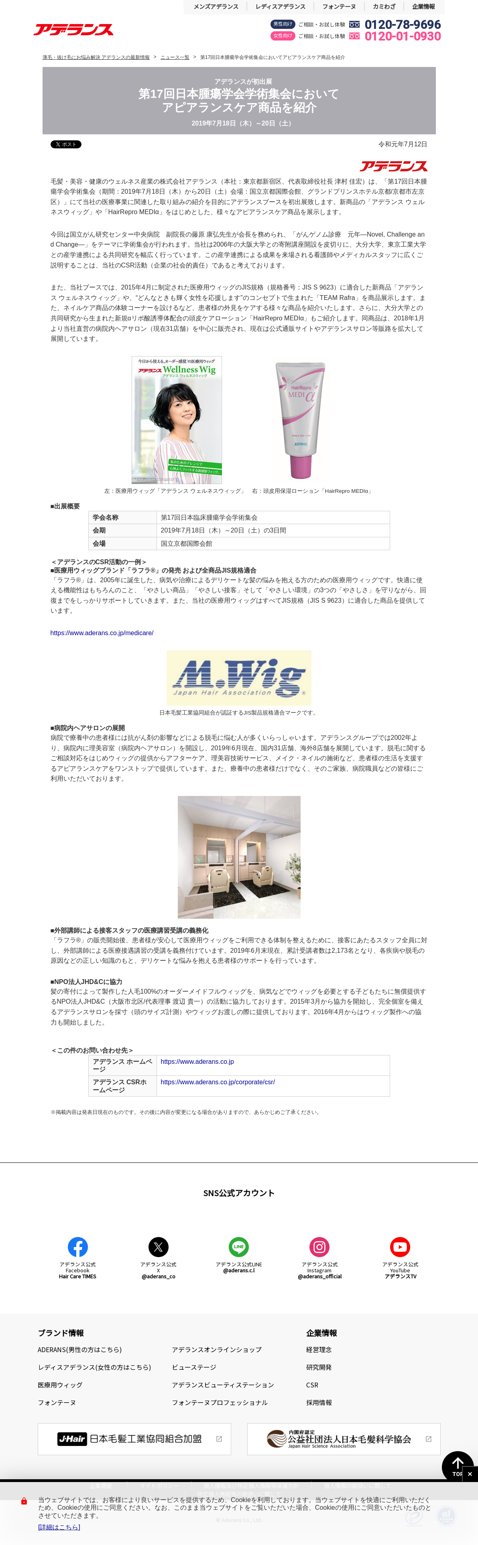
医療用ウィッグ (60, 1384)
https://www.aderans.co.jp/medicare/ (102, 633)
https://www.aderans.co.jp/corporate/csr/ (218, 1082)
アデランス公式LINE (239, 1267)
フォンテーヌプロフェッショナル (220, 1402)
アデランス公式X (158, 1270)
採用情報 (319, 1402)
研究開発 (319, 1367)
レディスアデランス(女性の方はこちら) (94, 1367)
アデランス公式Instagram (320, 1270)
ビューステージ (194, 1367)
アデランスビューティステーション (223, 1384)
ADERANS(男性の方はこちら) (80, 1349)
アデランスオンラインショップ (217, 1349)
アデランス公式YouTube (400, 1270)
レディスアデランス (280, 6)
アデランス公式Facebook (77, 1270)
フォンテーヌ (339, 6)
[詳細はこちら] (59, 1527)
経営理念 (319, 1349)
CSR (312, 1384)
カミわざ (384, 6)
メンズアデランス (215, 6)
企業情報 (423, 6)
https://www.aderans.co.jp (197, 1061)
